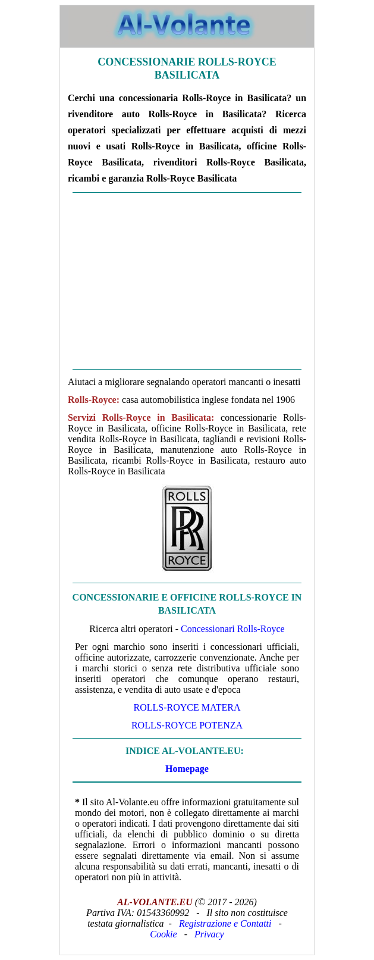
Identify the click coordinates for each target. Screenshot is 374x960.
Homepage (187, 769)
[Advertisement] (187, 281)
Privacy (209, 934)
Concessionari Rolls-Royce (233, 629)
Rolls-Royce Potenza (187, 725)
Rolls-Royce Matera (186, 707)
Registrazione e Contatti (225, 923)
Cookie (163, 934)
